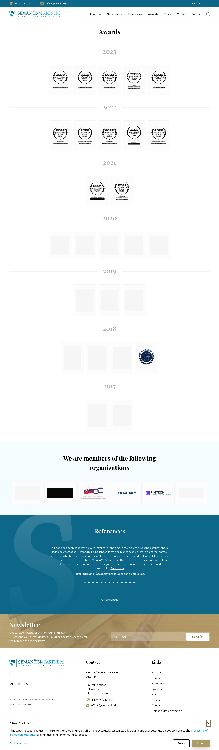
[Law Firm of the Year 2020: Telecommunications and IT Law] (60, 245)
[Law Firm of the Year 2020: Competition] (109, 245)
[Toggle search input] (208, 14)
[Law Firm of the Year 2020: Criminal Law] (159, 245)
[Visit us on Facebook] (12, 674)
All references (109, 599)
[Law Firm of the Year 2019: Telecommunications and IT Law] (85, 300)
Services (112, 14)
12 (130, 582)
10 (122, 582)
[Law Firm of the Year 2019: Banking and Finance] (134, 300)
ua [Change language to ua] (207, 3)
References (135, 14)
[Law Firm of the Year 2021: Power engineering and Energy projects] (122, 191)
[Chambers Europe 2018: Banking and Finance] (146, 358)
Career (181, 14)
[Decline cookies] (208, 723)
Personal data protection (167, 711)
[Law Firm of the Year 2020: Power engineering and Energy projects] (134, 245)
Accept (200, 743)
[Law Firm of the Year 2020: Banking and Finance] (85, 245)
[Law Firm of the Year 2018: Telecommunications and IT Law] (72, 358)
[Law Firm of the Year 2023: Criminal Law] (85, 80)
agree (58, 636)
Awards (153, 14)
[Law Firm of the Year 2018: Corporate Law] (97, 358)
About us (95, 14)
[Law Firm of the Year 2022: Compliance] (109, 135)
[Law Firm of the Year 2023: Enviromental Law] (109, 80)
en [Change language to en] (194, 3)
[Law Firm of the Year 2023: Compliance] (159, 80)
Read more (117, 568)
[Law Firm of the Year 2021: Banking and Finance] (97, 191)
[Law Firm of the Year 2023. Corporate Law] (134, 80)
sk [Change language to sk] (200, 3)
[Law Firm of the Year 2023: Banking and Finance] (60, 80)
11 (126, 582)
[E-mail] (160, 636)
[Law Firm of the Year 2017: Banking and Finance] (122, 415)
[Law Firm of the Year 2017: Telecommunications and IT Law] (97, 415)
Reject (181, 743)
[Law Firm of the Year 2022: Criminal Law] (60, 135)
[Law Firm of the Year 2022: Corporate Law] (134, 135)
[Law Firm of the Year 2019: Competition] (109, 300)
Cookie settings (19, 743)
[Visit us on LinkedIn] (19, 674)
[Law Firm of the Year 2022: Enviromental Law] (85, 135)
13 (134, 582)
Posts (167, 14)
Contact (196, 14)
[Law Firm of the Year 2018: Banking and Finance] (122, 358)
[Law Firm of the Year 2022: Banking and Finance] (159, 135)
